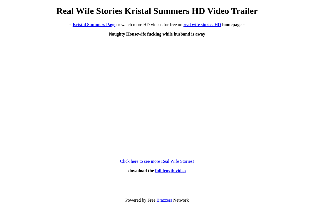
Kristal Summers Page (94, 24)
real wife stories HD (202, 24)
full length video (170, 170)
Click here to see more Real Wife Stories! (157, 161)
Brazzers (164, 200)
